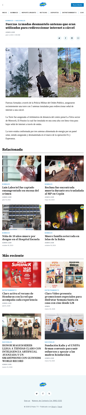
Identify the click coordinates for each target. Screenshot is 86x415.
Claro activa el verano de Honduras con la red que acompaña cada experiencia (19, 297)
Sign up (27, 401)
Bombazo (14, 12)
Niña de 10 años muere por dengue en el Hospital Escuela (21, 238)
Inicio (4, 12)
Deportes (55, 12)
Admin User (10, 32)
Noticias (43, 12)
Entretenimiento (69, 12)
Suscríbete (77, 5)
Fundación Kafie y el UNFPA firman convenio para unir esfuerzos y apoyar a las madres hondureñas (62, 350)
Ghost (53, 407)
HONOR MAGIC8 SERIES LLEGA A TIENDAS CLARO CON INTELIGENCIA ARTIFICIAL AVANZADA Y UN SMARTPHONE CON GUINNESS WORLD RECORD (21, 353)
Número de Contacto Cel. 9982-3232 (47, 401)
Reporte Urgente (29, 12)
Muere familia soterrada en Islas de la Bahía (62, 238)
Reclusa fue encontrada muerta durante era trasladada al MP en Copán (64, 190)
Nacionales (20, 20)
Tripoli (59, 407)
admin (47, 306)
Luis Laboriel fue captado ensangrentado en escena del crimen (20, 190)
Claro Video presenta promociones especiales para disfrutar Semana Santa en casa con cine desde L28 (63, 298)
